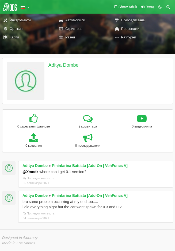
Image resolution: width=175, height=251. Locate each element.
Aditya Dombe (63, 65)
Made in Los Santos (18, 243)
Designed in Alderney (20, 238)
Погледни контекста (38, 178)
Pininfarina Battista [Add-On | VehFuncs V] (90, 166)
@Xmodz (30, 172)
